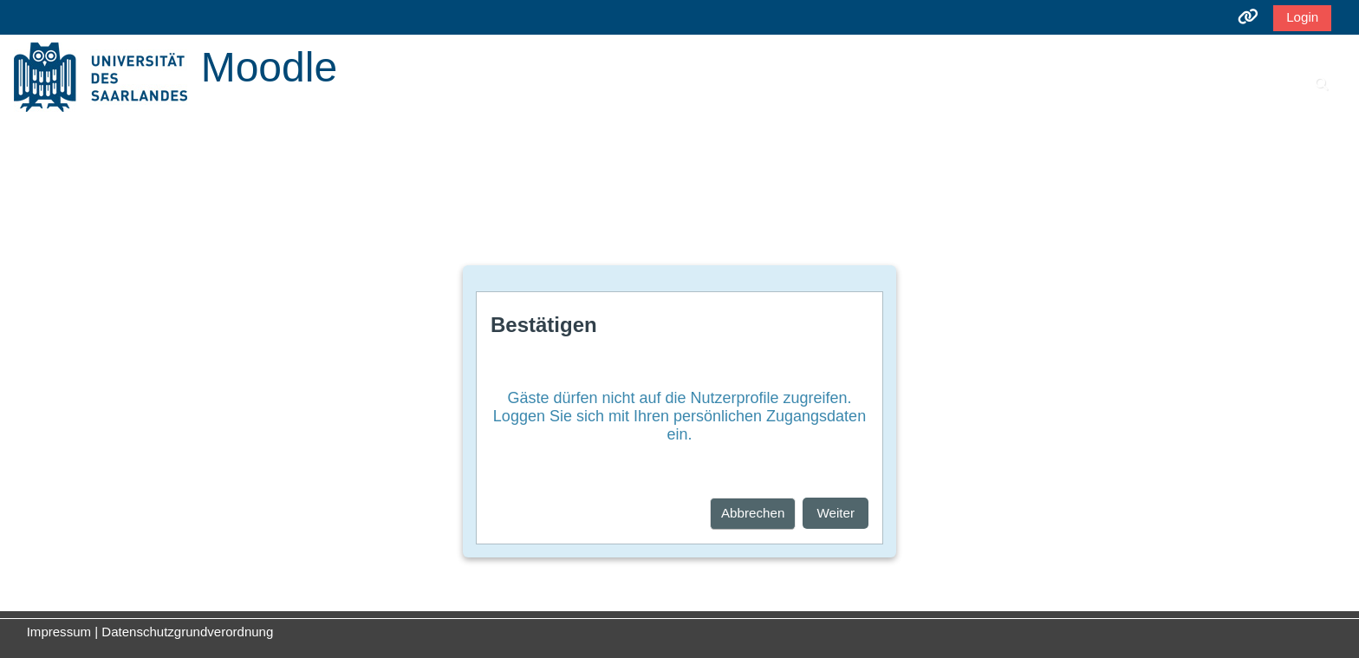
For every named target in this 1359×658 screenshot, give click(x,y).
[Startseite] (100, 75)
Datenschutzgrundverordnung (187, 631)
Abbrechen (752, 512)
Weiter (835, 512)
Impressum (59, 631)
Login (1302, 17)
